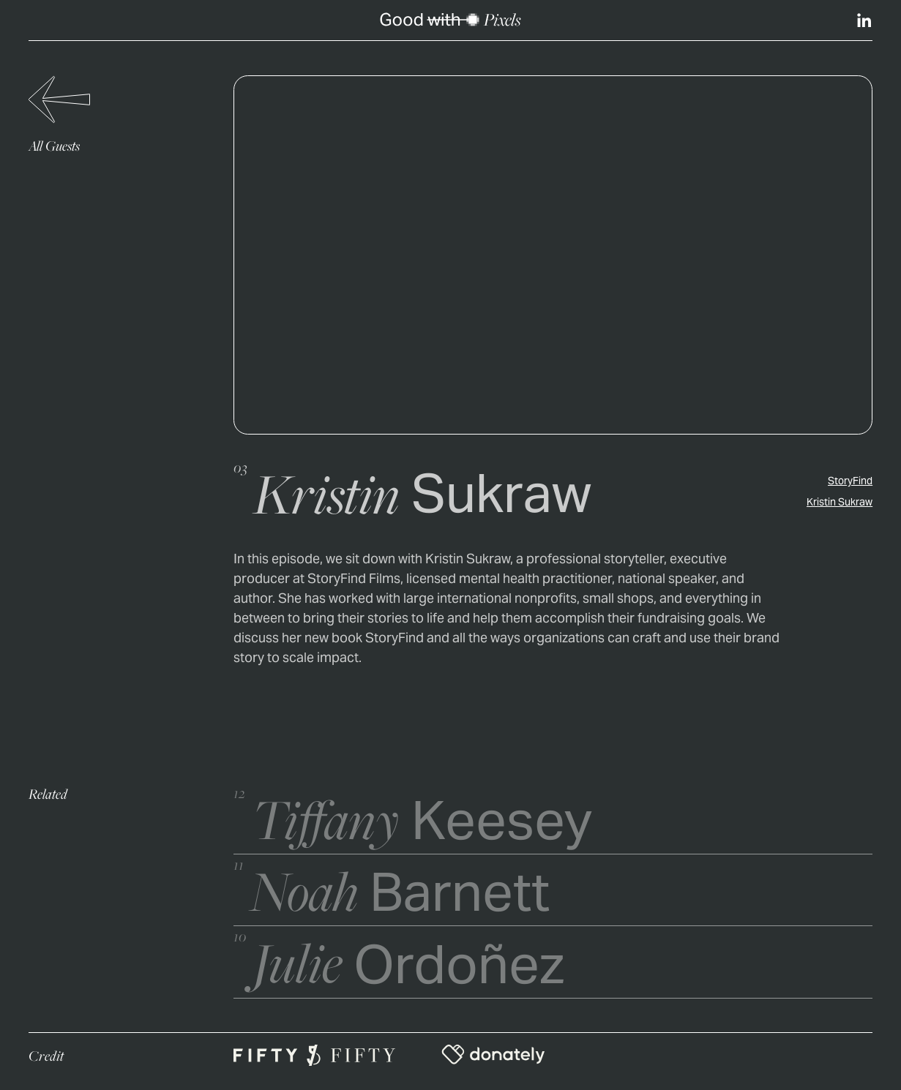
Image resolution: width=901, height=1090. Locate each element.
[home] (450, 20)
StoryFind (850, 482)
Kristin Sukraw (839, 503)
